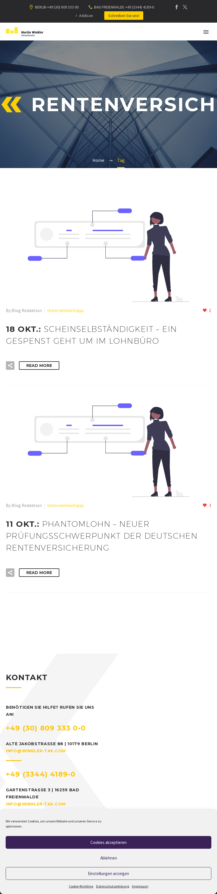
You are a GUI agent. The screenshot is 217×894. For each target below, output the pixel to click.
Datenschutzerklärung (112, 886)
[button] (10, 365)
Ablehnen (108, 858)
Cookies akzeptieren (108, 842)
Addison (86, 15)
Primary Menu (206, 32)
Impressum (140, 886)
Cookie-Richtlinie (81, 886)
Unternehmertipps (65, 310)
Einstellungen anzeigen (108, 873)
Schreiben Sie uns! (123, 15)
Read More (39, 365)
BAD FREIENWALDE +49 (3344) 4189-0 (124, 7)
